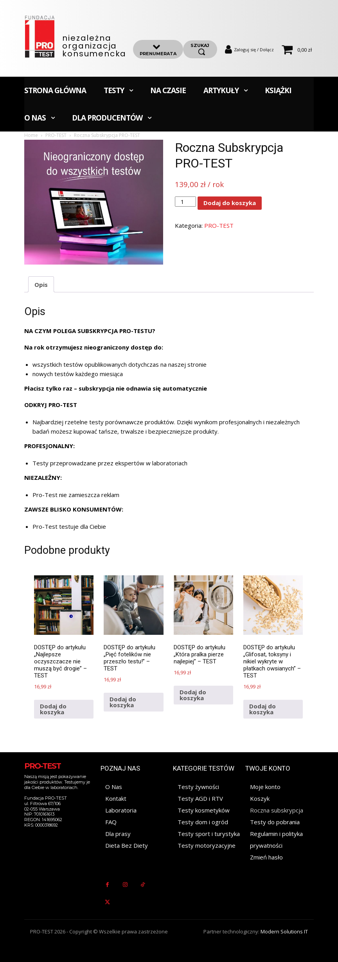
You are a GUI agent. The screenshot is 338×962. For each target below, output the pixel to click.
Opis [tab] (41, 284)
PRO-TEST (56, 135)
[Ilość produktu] (185, 201)
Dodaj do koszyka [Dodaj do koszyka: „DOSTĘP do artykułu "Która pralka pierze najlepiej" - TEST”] (193, 695)
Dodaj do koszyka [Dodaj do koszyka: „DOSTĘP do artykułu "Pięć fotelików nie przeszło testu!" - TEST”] (123, 702)
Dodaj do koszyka (229, 203)
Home (31, 135)
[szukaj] (200, 49)
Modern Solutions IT (284, 931)
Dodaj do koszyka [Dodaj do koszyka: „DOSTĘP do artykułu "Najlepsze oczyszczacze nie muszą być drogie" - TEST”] (53, 709)
